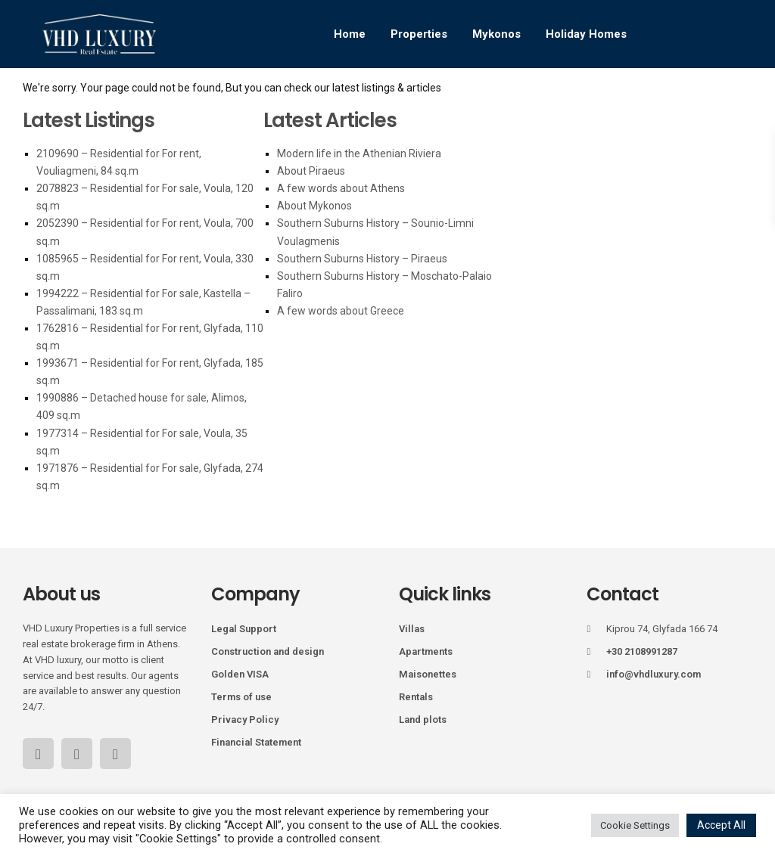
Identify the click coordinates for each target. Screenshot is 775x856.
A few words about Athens (341, 188)
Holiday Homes (586, 34)
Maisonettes (427, 674)
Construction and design (267, 651)
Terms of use (241, 696)
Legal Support (243, 628)
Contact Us (597, 102)
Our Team (516, 102)
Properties (419, 34)
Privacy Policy (245, 719)
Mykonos (496, 34)
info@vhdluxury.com (653, 674)
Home (350, 34)
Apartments (426, 651)
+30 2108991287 (641, 651)
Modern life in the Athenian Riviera (359, 153)
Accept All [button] (721, 825)
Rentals (416, 696)
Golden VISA (240, 674)
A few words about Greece (340, 311)
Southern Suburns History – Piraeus (362, 259)
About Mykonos (314, 206)
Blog (453, 102)
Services (392, 102)
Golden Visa (312, 102)
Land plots (423, 719)
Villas (412, 628)
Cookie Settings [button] (635, 825)
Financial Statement (256, 742)
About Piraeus (311, 171)
